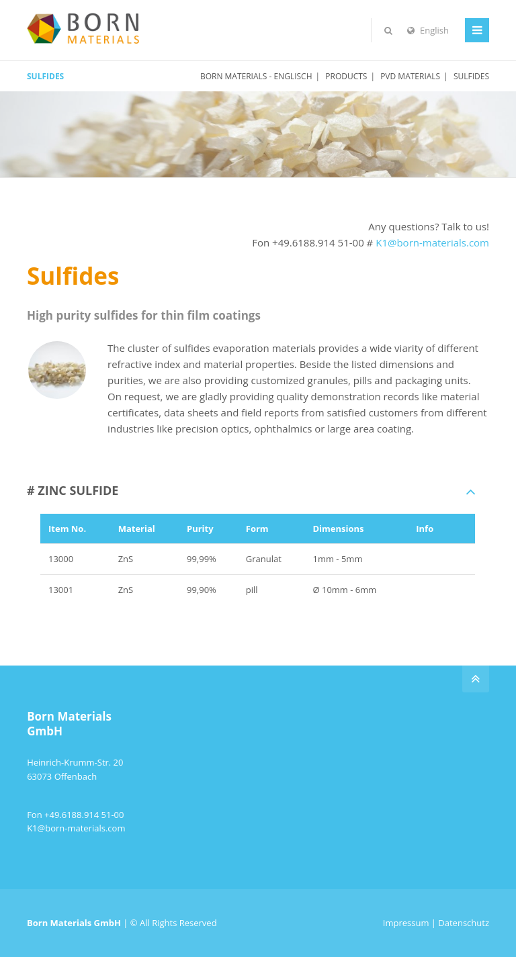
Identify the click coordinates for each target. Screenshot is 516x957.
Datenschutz (463, 923)
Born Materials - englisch (256, 76)
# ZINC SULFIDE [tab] (72, 490)
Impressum (406, 923)
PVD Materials (410, 76)
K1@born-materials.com (432, 242)
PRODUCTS (346, 76)
